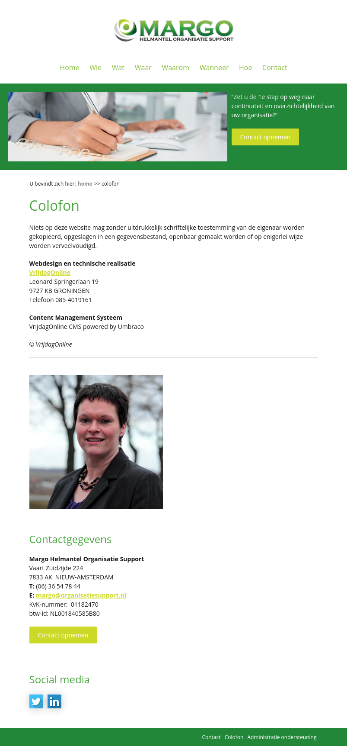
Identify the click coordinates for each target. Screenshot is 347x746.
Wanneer (214, 67)
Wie (95, 67)
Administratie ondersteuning (281, 737)
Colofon (234, 737)
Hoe (245, 67)
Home (69, 67)
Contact (274, 67)
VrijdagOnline (50, 272)
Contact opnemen (265, 137)
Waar (143, 67)
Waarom (175, 67)
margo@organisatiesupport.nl (81, 595)
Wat (118, 67)
